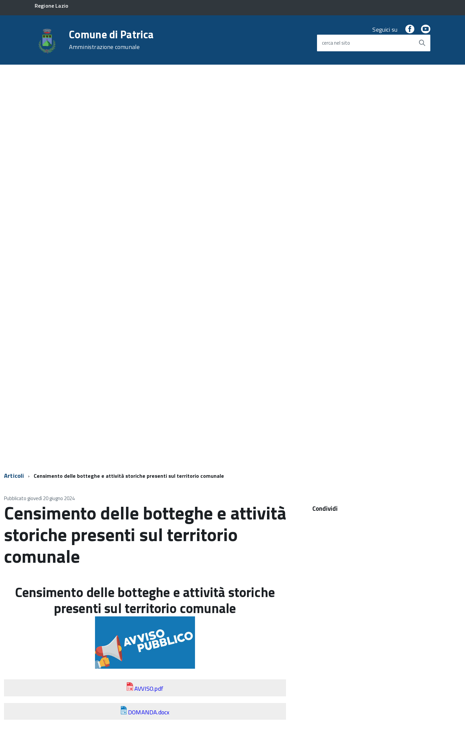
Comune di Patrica (111, 39)
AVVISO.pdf (148, 688)
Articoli (14, 475)
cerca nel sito (336, 43)
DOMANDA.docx (148, 712)
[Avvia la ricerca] (422, 43)
